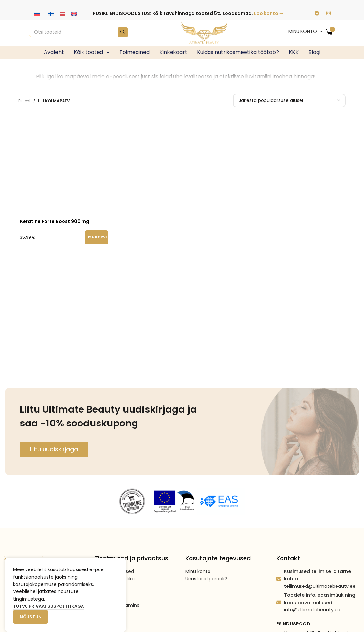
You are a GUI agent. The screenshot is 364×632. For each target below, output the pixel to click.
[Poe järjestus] (289, 100)
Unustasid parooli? (206, 578)
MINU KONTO (305, 31)
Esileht (24, 101)
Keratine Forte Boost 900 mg (54, 221)
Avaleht (54, 52)
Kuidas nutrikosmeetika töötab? (238, 52)
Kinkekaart (173, 52)
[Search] (78, 32)
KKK (294, 52)
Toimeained (134, 52)
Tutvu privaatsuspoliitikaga (48, 606)
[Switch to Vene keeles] (36, 13)
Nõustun (31, 617)
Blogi (314, 52)
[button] (96, 237)
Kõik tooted (92, 52)
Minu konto (197, 571)
